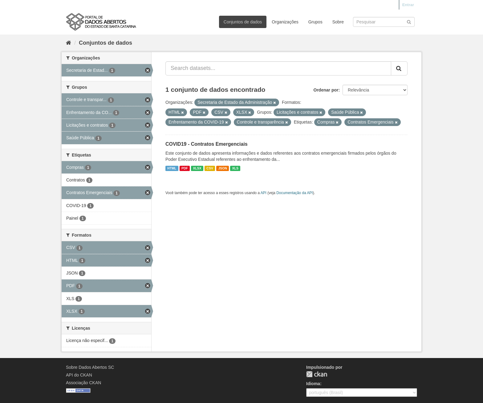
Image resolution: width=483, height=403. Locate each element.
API (263, 193)
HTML (171, 168)
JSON (222, 168)
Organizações (285, 21)
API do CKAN (79, 374)
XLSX (197, 168)
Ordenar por (326, 90)
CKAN (316, 374)
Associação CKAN (83, 382)
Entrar (408, 4)
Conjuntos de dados (243, 21)
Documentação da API (294, 193)
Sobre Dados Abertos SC (90, 367)
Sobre (338, 21)
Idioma (313, 383)
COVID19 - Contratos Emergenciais (206, 144)
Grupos (315, 21)
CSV (209, 168)
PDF (184, 168)
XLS (235, 168)
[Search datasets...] (278, 68)
